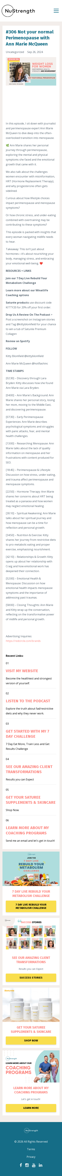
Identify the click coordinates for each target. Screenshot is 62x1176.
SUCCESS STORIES (31, 977)
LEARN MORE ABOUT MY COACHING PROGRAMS (31, 1090)
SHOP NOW (31, 1040)
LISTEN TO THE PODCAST (28, 701)
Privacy (31, 1157)
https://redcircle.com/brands (23, 641)
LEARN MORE (31, 1107)
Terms (31, 1149)
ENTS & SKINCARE (38, 1032)
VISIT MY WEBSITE (22, 671)
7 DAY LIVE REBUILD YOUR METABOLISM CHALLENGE (31, 893)
